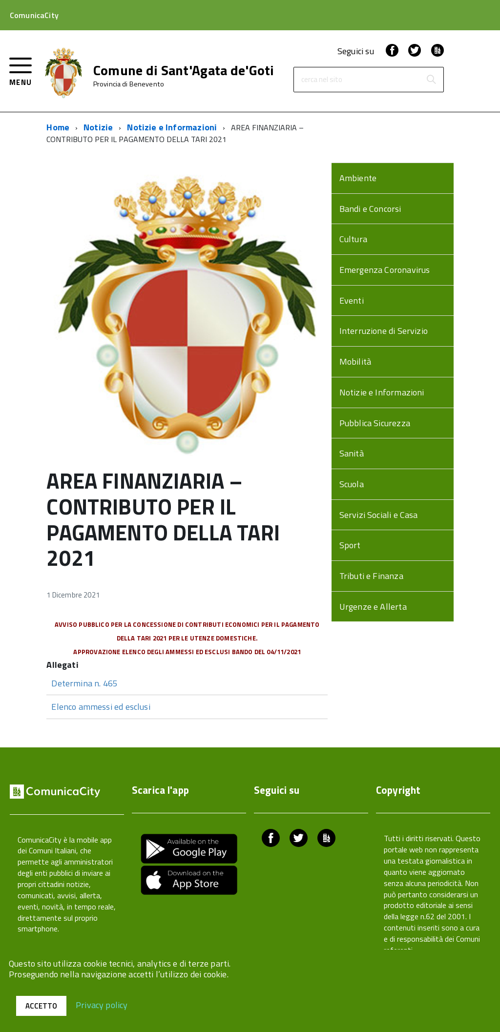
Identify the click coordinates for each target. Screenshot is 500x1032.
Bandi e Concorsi (370, 208)
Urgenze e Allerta (373, 606)
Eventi (351, 300)
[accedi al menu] (20, 70)
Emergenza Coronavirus (384, 269)
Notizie (98, 127)
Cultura (353, 239)
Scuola (351, 484)
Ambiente (357, 178)
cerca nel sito (321, 80)
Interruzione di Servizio (383, 330)
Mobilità (355, 361)
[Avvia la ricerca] (431, 79)
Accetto (41, 1005)
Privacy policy (102, 1004)
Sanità (351, 453)
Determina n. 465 (84, 683)
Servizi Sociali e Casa (378, 514)
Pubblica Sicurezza (374, 423)
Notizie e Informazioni (172, 127)
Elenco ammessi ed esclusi (100, 706)
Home (57, 127)
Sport (350, 545)
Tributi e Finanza (371, 575)
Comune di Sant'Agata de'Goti (183, 70)
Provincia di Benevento (128, 84)
